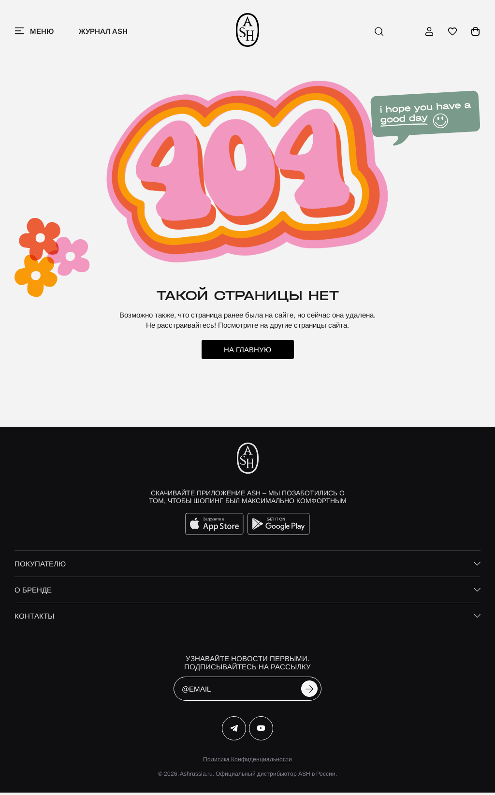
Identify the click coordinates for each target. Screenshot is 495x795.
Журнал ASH (103, 32)
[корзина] (475, 32)
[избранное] (452, 32)
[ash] (248, 32)
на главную (247, 352)
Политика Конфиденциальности (247, 761)
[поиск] (379, 32)
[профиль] (429, 32)
